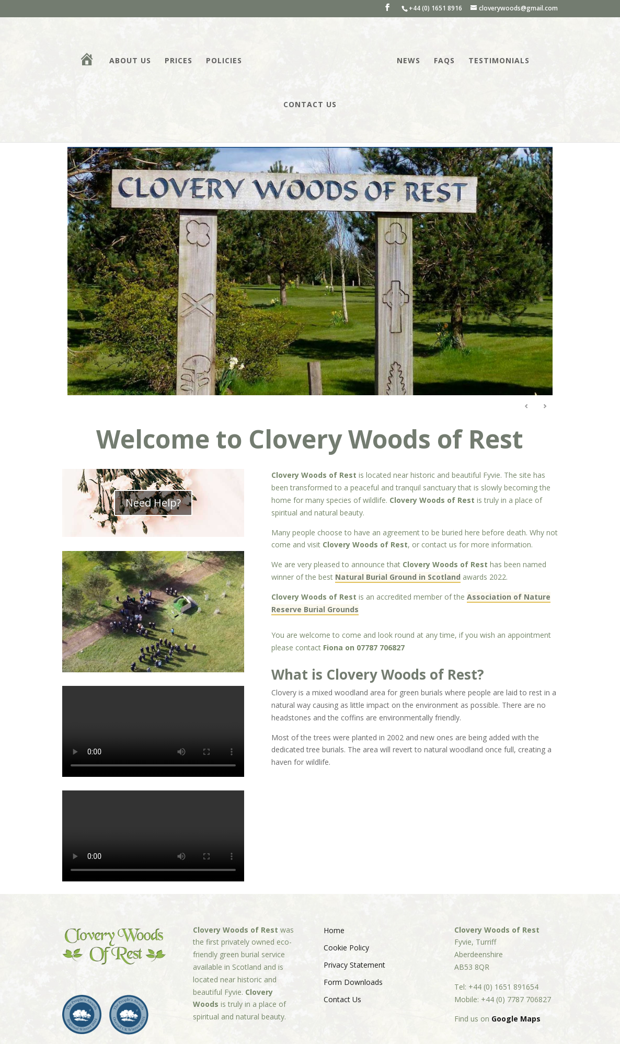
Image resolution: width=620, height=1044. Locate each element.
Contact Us (310, 105)
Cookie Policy (346, 948)
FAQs (443, 60)
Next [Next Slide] (545, 406)
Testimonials (498, 60)
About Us (131, 60)
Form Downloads (353, 982)
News (407, 60)
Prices (179, 60)
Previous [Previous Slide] (526, 406)
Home (334, 930)
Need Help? (153, 503)
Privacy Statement (354, 965)
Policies (225, 60)
